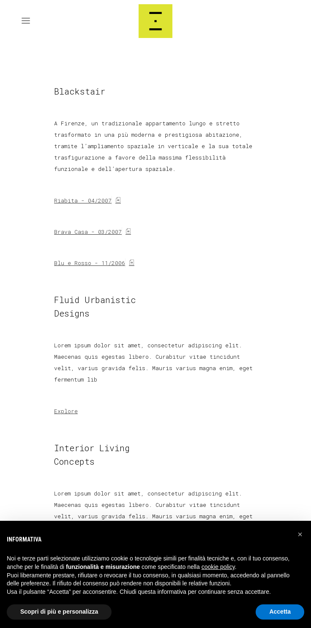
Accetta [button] (280, 611)
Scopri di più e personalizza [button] (59, 611)
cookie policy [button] (218, 566)
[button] (300, 534)
